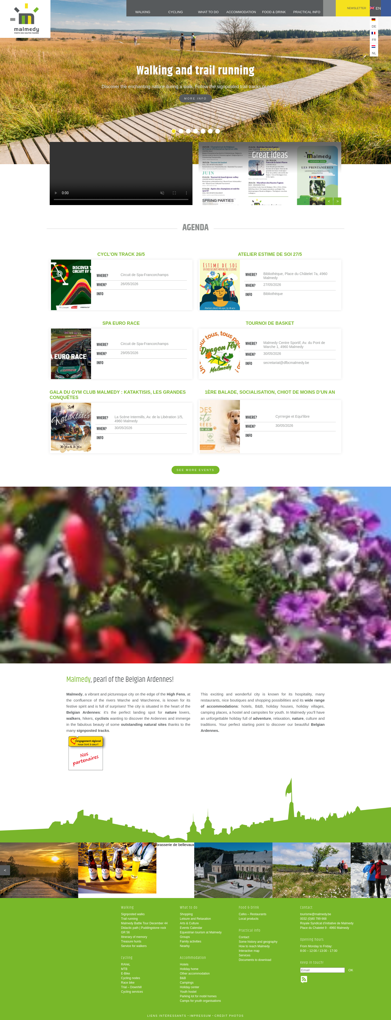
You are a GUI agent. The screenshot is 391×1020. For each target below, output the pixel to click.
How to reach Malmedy (254, 946)
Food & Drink (266, 12)
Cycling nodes (130, 978)
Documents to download (255, 960)
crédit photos (229, 1015)
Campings (186, 982)
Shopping (186, 914)
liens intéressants (166, 1015)
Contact (244, 937)
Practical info (298, 12)
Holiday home (189, 969)
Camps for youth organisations (200, 1001)
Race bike (127, 982)
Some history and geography (258, 941)
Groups (185, 937)
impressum (200, 1015)
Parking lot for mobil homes (198, 996)
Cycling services (132, 991)
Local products (248, 919)
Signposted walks (133, 914)
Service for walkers (134, 946)
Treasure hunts (131, 941)
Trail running (129, 919)
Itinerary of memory (134, 937)
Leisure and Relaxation (195, 919)
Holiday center (189, 987)
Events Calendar (191, 928)
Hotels (184, 964)
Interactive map (249, 951)
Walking (133, 12)
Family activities (190, 941)
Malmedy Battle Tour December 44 (144, 923)
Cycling (166, 12)
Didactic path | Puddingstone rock (143, 928)
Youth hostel (188, 991)
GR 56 (125, 932)
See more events (195, 469)
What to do (199, 12)
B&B (183, 978)
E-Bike (125, 973)
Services (244, 955)
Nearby (185, 946)
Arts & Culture (189, 923)
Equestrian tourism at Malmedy (200, 932)
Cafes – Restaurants (252, 914)
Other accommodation (195, 973)
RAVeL (125, 964)
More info (195, 98)
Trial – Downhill (131, 987)
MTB (124, 969)
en (371, 8)
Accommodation (232, 12)
